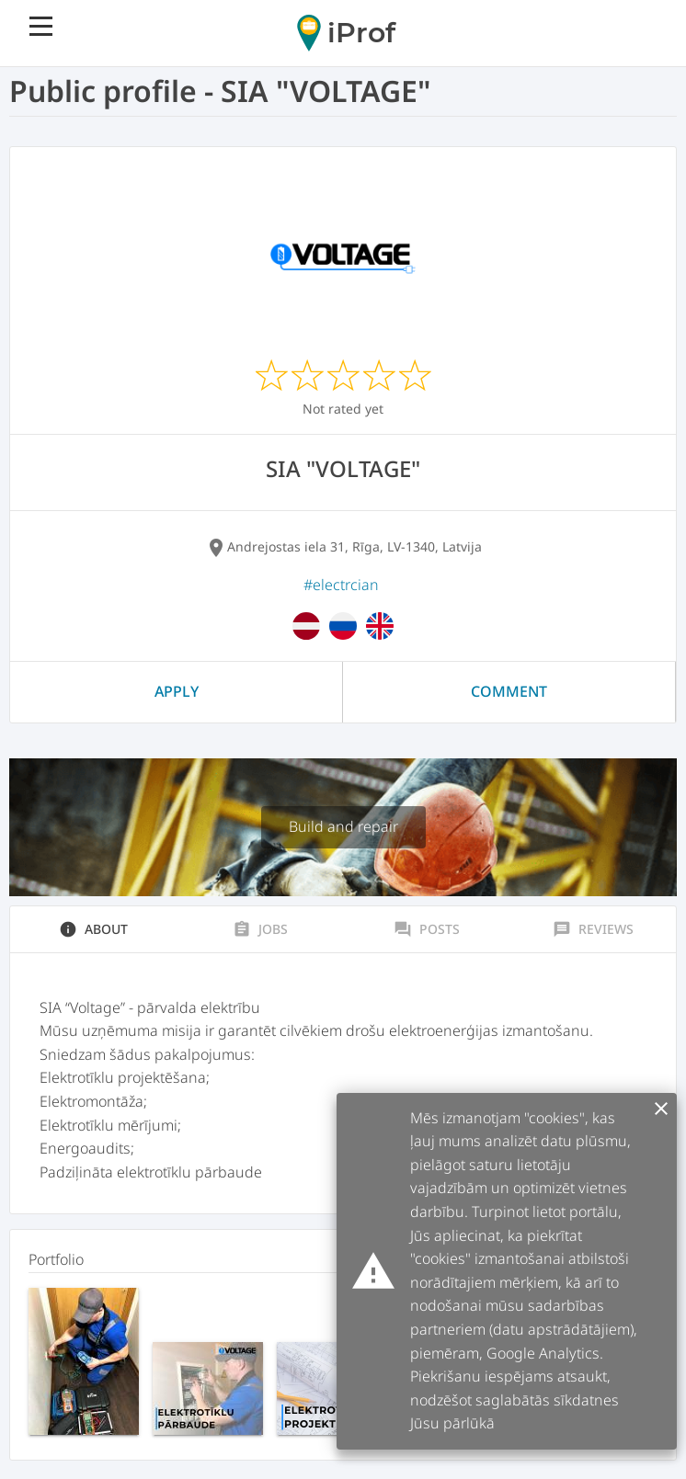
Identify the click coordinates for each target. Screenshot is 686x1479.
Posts (427, 929)
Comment (509, 691)
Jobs (260, 929)
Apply (176, 691)
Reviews (593, 929)
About (93, 929)
